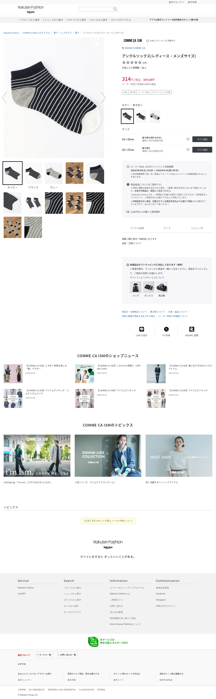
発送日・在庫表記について (134, 311)
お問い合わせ (116, 606)
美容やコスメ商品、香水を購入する (83, 674)
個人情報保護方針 (37, 689)
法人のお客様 (116, 612)
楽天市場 (192, 2)
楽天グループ (175, 2)
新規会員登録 (162, 588)
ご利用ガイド (116, 600)
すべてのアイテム (72, 612)
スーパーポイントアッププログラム (127, 588)
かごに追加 (202, 139)
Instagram (161, 600)
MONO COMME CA (135, 48)
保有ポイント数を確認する (171, 674)
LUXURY (22, 593)
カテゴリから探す (72, 600)
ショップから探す (72, 593)
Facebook (160, 593)
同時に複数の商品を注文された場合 (138, 316)
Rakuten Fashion (46, 9)
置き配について (157, 311)
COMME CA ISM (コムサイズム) (36, 32)
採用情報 (101, 689)
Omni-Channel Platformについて (125, 624)
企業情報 (22, 689)
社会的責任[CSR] (86, 689)
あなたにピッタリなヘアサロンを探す (35, 674)
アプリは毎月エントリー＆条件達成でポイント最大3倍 (173, 20)
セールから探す (71, 606)
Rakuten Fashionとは (120, 593)
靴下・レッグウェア (63, 32)
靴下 (77, 32)
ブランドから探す (72, 588)
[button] (4, 98)
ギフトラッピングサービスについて (147, 277)
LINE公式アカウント (166, 606)
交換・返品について (177, 311)
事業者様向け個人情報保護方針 (62, 689)
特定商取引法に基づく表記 (123, 618)
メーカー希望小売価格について (173, 316)
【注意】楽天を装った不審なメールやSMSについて (108, 521)
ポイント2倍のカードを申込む (127, 674)
